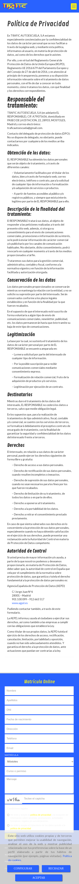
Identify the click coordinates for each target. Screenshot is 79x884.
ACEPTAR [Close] (38, 877)
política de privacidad (40, 815)
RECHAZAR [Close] (56, 868)
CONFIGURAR (23, 868)
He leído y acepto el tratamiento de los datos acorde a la (36, 827)
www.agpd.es (20, 603)
